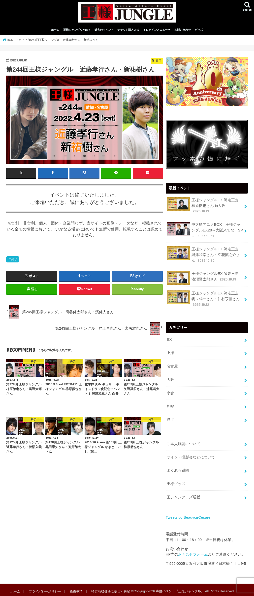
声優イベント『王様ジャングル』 (179, 588)
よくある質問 (178, 468)
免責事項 (75, 588)
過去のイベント (104, 31)
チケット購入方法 (128, 31)
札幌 (170, 405)
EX (169, 339)
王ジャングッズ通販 (183, 494)
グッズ (199, 31)
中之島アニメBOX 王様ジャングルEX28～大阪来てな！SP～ (205, 231)
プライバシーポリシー (44, 588)
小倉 (170, 392)
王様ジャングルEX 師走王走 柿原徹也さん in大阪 (204, 207)
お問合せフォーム (193, 551)
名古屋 (172, 366)
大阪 (170, 379)
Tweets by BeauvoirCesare (188, 515)
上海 (170, 353)
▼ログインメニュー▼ (156, 31)
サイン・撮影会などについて (191, 455)
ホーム (55, 31)
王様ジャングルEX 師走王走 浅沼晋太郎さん (204, 278)
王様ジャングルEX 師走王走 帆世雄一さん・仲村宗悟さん (205, 299)
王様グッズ (176, 481)
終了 (14, 261)
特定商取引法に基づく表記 (109, 588)
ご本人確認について (183, 442)
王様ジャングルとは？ (77, 31)
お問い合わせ (182, 31)
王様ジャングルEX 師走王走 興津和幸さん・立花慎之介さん (204, 255)
